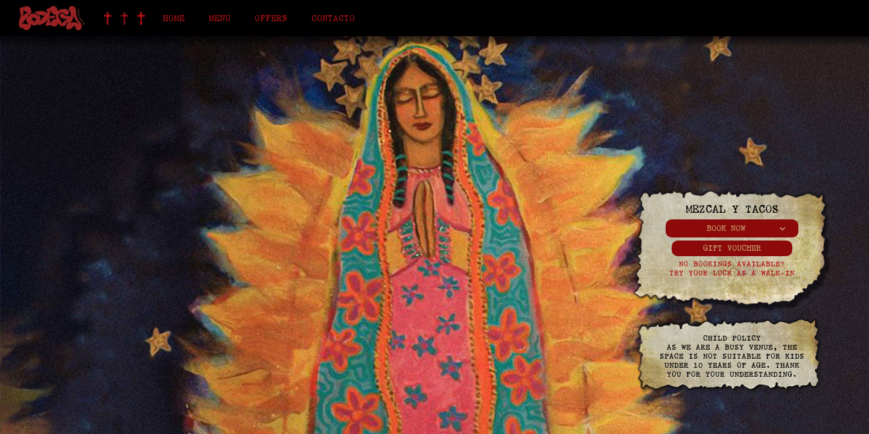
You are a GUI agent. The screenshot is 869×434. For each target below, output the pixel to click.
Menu (220, 18)
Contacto (333, 18)
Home (174, 18)
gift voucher (732, 248)
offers (271, 18)
